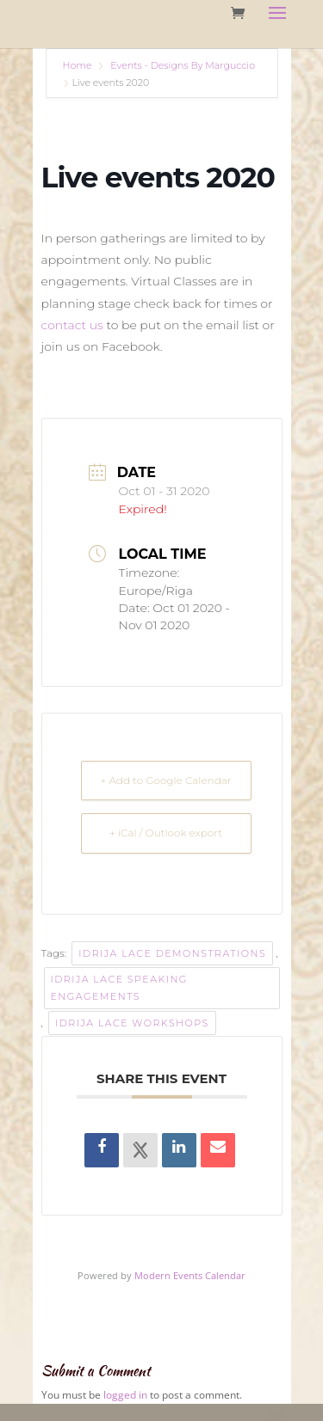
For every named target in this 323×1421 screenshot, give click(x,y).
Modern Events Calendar (189, 1275)
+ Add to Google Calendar (166, 780)
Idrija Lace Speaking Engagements (119, 987)
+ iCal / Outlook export (165, 832)
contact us (72, 325)
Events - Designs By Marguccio (182, 65)
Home (79, 65)
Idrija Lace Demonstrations (172, 953)
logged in (125, 1394)
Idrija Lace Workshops (132, 1023)
